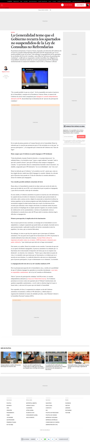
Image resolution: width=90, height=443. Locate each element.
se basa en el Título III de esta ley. (36, 278)
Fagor (21, 1)
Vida (8, 408)
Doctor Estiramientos (33, 1)
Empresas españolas (51, 420)
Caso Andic (26, 1)
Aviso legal (49, 405)
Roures (50, 1)
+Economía (10, 417)
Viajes (8, 415)
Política (13, 32)
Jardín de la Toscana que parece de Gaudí (80, 1)
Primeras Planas (11, 422)
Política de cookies (51, 415)
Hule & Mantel (30, 417)
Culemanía (29, 408)
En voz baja (10, 424)
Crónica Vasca (30, 405)
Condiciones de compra (52, 422)
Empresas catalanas (51, 417)
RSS (47, 410)
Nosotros (49, 403)
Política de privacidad (52, 412)
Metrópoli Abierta (31, 403)
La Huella (54, 1)
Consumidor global (32, 415)
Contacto (48, 408)
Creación (9, 410)
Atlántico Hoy (30, 412)
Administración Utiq (52, 424)
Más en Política (6, 348)
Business (9, 405)
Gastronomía (10, 420)
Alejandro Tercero (5, 71)
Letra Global (30, 410)
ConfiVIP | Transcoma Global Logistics (64, 1)
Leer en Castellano (4, 8)
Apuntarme (81, 136)
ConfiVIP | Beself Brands (42, 1)
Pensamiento (10, 412)
